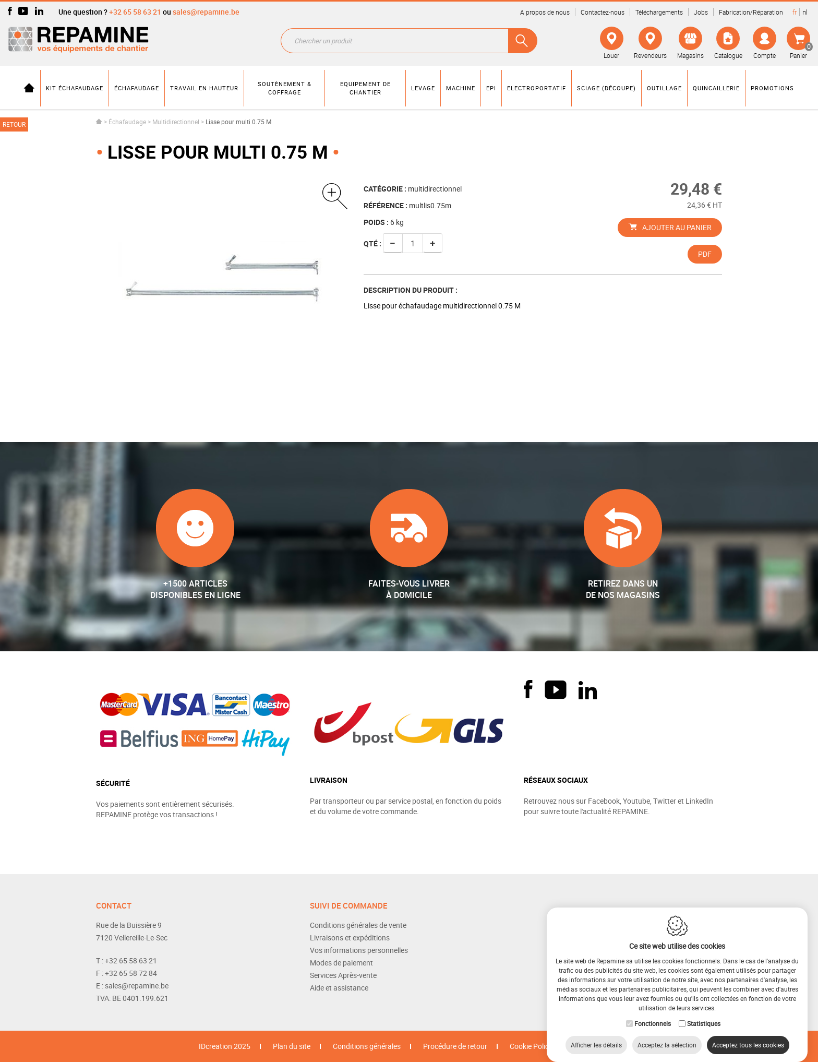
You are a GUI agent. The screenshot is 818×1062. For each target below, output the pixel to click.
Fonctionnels (652, 1013)
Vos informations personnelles (359, 950)
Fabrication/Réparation (751, 12)
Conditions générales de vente (358, 925)
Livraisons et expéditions (350, 937)
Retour (14, 124)
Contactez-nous (602, 12)
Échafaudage (127, 121)
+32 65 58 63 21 (135, 12)
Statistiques (703, 1013)
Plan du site (291, 1046)
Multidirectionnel (175, 121)
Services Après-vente (343, 975)
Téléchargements (659, 12)
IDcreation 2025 (224, 1046)
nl (805, 12)
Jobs (701, 12)
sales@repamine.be (206, 12)
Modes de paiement (341, 963)
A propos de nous (545, 12)
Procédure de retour (455, 1046)
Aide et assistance (339, 988)
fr (794, 12)
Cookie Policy (531, 1046)
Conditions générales (367, 1046)
